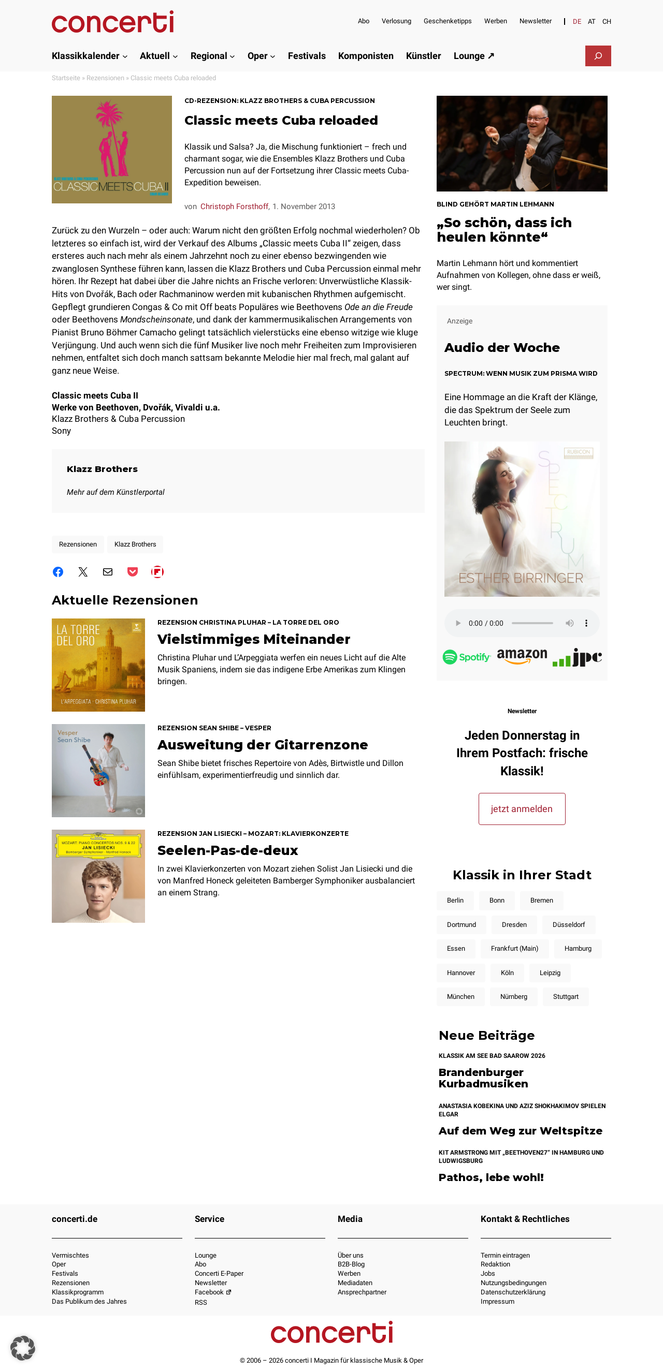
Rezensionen (105, 78)
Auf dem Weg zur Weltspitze (520, 1131)
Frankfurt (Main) (515, 948)
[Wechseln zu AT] (592, 21)
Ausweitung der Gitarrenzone (262, 746)
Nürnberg (513, 996)
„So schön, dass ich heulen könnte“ (504, 229)
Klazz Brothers (102, 470)
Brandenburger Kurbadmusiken (483, 1078)
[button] (23, 1348)
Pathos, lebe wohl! (491, 1178)
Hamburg (578, 948)
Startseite (66, 78)
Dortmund (461, 924)
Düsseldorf (569, 924)
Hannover (461, 973)
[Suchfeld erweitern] (598, 56)
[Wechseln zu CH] (606, 21)
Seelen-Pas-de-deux (227, 851)
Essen (456, 948)
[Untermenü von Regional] (232, 55)
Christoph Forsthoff (234, 206)
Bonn (497, 900)
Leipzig (550, 973)
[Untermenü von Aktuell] (175, 55)
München (460, 996)
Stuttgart (566, 996)
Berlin (455, 900)
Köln (507, 973)
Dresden (514, 924)
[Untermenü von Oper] (273, 55)
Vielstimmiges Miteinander (254, 640)
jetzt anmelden (522, 808)
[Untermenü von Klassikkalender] (125, 55)
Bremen (541, 900)
